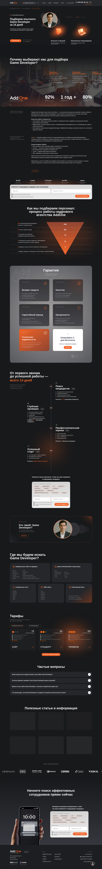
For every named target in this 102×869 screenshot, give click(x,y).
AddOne (33, 137)
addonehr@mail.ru (87, 861)
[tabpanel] (57, 33)
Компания (57, 856)
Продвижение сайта (13, 864)
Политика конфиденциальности (15, 855)
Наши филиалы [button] (58, 859)
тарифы (44, 856)
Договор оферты (13, 857)
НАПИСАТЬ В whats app (87, 856)
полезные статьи (46, 861)
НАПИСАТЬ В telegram (87, 858)
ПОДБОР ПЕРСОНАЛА (47, 854)
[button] (88, 4)
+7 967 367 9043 (88, 854)
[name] (31, 191)
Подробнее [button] (15, 640)
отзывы (44, 859)
